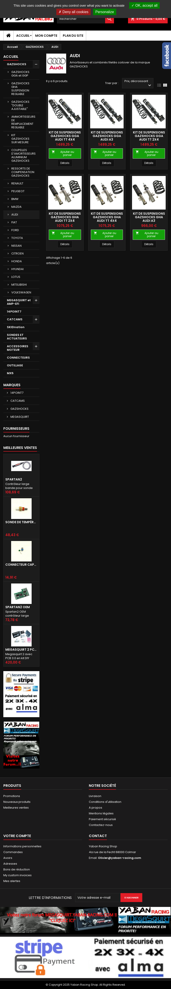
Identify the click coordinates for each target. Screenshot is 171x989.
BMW (14, 199)
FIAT (14, 222)
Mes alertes (11, 881)
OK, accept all (144, 5)
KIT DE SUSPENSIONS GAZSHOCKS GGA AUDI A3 (107, 136)
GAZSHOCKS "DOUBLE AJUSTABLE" (20, 105)
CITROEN (17, 253)
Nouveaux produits (17, 802)
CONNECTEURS (18, 357)
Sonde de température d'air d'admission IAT (21, 522)
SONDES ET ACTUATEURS (17, 337)
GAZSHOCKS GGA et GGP (20, 74)
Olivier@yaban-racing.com (119, 858)
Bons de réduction (16, 869)
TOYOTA (17, 238)
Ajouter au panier (63, 153)
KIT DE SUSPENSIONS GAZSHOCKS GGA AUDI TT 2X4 (149, 136)
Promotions (11, 796)
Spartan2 (13, 479)
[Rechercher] (85, 18)
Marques (11, 385)
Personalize (104, 12)
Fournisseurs (16, 428)
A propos (95, 807)
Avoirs (7, 858)
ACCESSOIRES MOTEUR (17, 348)
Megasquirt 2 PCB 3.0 (21, 649)
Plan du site (73, 35)
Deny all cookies (73, 12)
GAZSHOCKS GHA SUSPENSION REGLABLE (20, 88)
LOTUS (15, 277)
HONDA (16, 261)
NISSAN (16, 246)
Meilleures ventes (16, 807)
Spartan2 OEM (17, 607)
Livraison (95, 796)
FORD (15, 230)
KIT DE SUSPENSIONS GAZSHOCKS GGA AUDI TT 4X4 (65, 136)
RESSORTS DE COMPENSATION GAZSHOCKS (22, 172)
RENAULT (17, 183)
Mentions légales (101, 813)
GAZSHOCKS (16, 64)
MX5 (10, 373)
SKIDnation (15, 327)
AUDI (14, 214)
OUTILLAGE (15, 365)
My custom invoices (17, 875)
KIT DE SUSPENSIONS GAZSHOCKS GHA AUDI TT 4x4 (107, 217)
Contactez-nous (101, 825)
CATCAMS (14, 319)
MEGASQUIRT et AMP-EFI (19, 302)
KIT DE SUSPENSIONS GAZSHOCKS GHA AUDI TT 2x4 (65, 217)
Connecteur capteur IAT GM (21, 564)
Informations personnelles (22, 846)
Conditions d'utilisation (105, 802)
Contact (98, 835)
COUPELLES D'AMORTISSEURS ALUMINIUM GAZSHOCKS (23, 155)
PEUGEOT (17, 191)
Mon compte (46, 35)
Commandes (13, 852)
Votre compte (17, 835)
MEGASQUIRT (19, 417)
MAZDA (16, 207)
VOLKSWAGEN (21, 292)
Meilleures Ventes (20, 447)
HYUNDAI (17, 269)
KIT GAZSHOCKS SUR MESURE (20, 138)
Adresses (10, 864)
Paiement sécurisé (102, 819)
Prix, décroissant (138, 83)
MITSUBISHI (19, 285)
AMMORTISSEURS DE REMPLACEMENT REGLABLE (23, 122)
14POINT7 (14, 311)
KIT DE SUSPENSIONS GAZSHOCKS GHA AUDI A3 (149, 217)
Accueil (23, 35)
